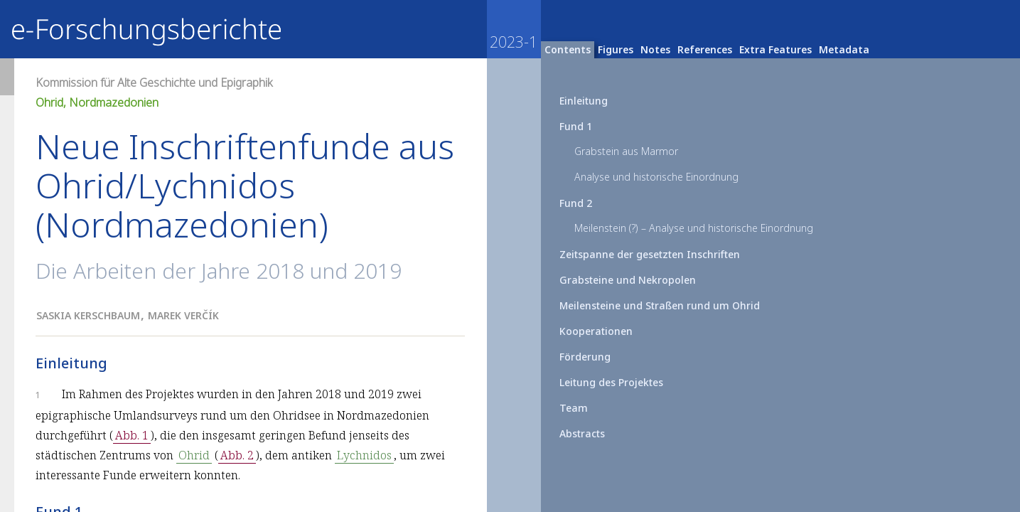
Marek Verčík (183, 315)
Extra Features (775, 49)
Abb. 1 (132, 435)
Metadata (844, 49)
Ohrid (194, 455)
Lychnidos (364, 455)
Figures (615, 49)
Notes (655, 49)
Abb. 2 (237, 455)
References (704, 49)
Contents (567, 49)
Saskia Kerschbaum (88, 315)
